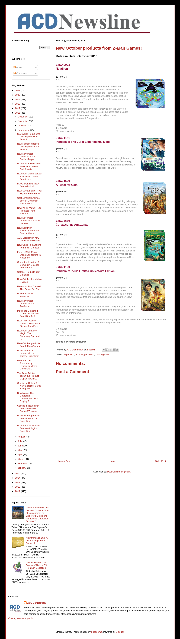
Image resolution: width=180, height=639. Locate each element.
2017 (18, 108)
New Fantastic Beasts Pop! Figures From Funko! (28, 146)
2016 (18, 112)
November (23, 121)
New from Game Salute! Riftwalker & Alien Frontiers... (29, 176)
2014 (18, 478)
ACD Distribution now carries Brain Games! (29, 239)
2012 (18, 486)
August (21, 436)
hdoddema (96, 632)
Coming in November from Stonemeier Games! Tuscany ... (28, 408)
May (20, 450)
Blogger (120, 632)
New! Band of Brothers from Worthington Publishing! (28, 428)
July (20, 441)
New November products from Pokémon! (25, 303)
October (22, 125)
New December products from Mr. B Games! (28, 220)
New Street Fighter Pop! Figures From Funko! (29, 192)
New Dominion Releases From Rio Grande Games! (28, 230)
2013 (18, 482)
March (21, 459)
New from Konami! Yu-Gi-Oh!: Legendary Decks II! (37, 540)
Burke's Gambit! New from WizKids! (28, 185)
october (79, 354)
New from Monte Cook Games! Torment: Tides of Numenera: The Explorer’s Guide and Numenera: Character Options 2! (38, 514)
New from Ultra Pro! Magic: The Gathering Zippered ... (28, 334)
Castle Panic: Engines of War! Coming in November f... (28, 201)
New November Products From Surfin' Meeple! (26, 156)
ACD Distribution (36, 603)
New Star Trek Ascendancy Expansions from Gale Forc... (27, 364)
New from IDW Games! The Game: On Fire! (29, 287)
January (22, 468)
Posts (18, 67)
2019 (18, 99)
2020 (18, 95)
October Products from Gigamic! (28, 273)
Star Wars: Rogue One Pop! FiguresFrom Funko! (28, 137)
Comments (20, 73)
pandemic (89, 354)
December (23, 116)
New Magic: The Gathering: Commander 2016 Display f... (27, 397)
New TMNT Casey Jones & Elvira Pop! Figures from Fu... (28, 323)
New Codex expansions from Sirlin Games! (29, 246)
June (20, 445)
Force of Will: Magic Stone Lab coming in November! (29, 255)
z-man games (102, 354)
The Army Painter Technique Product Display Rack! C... (28, 376)
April (20, 454)
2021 (18, 90)
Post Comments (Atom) (119, 471)
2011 (18, 491)
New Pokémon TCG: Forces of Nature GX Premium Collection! (36, 565)
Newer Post (64, 461)
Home (113, 461)
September (24, 130)
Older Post (160, 461)
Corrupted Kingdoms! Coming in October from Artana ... (28, 265)
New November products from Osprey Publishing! (28, 353)
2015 (18, 473)
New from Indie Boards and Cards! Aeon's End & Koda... (28, 166)
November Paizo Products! (25, 295)
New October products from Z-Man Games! (28, 344)
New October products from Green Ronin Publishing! (28, 418)
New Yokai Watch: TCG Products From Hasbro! (29, 211)
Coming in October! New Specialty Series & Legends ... (29, 386)
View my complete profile (20, 618)
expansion (69, 354)
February (23, 463)
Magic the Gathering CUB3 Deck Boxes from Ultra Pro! (28, 313)
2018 (18, 104)
